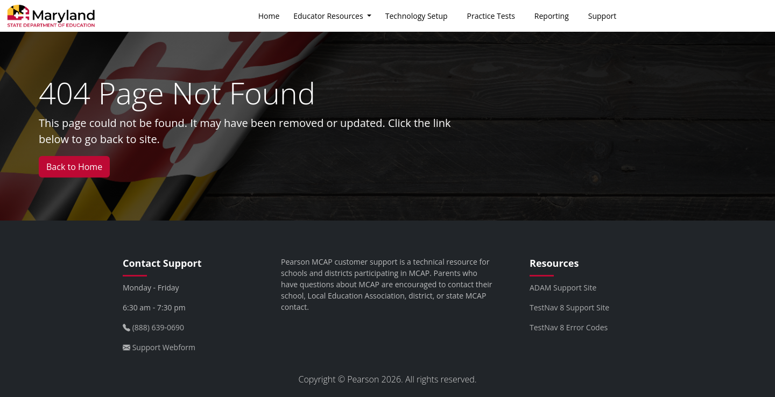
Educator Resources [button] (329, 16)
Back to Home (74, 167)
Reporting (551, 16)
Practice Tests (491, 16)
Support (602, 16)
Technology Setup (416, 16)
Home (269, 16)
